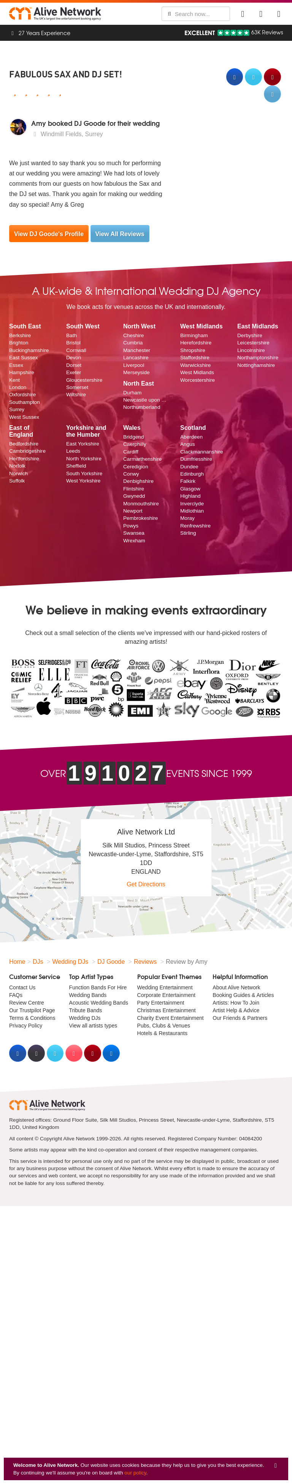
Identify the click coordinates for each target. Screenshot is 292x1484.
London (17, 387)
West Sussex (24, 417)
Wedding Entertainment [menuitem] (165, 987)
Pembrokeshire (140, 518)
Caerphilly (134, 444)
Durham (132, 393)
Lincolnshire (251, 350)
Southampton (24, 402)
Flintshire (133, 489)
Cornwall (76, 350)
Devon (73, 357)
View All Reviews (119, 234)
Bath (71, 335)
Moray (187, 518)
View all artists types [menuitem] (93, 1026)
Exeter (73, 372)
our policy (135, 1473)
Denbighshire (138, 481)
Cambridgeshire (27, 451)
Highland (190, 496)
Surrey (16, 409)
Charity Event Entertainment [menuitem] (170, 1018)
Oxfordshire (22, 394)
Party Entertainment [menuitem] (160, 1003)
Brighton (19, 343)
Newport (133, 511)
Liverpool (133, 365)
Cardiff (130, 452)
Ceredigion (135, 466)
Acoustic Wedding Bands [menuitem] (98, 1003)
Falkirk (187, 481)
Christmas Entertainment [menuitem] (166, 1010)
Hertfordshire (24, 458)
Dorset (73, 365)
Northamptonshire (257, 357)
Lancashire (136, 357)
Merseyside (136, 372)
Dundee (189, 466)
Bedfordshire (23, 444)
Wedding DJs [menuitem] (85, 1018)
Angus (187, 444)
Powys (130, 526)
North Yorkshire (84, 458)
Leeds (73, 451)
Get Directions (146, 884)
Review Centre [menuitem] (26, 1003)
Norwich (18, 473)
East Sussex (23, 357)
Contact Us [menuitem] (22, 987)
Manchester (136, 350)
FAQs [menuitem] (15, 995)
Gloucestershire (84, 380)
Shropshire (192, 350)
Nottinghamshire (256, 365)
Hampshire (21, 372)
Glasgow (190, 489)
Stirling (188, 533)
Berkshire (20, 335)
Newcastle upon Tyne (146, 400)
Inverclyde (192, 503)
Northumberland (141, 407)
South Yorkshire (84, 473)
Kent (14, 380)
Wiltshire (76, 394)
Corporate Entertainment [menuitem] (166, 995)
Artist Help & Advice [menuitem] (236, 1010)
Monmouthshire (141, 503)
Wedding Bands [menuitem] (88, 995)
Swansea (133, 533)
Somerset (77, 387)
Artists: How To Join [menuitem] (236, 1003)
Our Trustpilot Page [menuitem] (32, 1010)
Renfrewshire (195, 526)
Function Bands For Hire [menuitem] (98, 987)
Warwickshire (195, 365)
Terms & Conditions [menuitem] (32, 1018)
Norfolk (17, 466)
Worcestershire (197, 380)
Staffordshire (194, 357)
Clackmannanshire (201, 452)
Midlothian (192, 511)
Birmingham (194, 335)
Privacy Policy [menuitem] (25, 1026)
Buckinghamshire (29, 350)
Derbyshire (249, 335)
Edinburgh (192, 474)
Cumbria (133, 343)
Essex (16, 365)
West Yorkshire (83, 481)
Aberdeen (191, 437)
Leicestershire (253, 343)
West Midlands (197, 372)
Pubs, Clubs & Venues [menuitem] (163, 1026)
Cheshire (133, 335)
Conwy (131, 474)
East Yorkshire (82, 444)
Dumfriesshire (196, 459)
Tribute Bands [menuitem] (85, 1010)
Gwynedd (134, 496)
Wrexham (134, 540)
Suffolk (17, 481)
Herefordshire (195, 343)
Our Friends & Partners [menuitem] (240, 1018)
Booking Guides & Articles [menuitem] (243, 995)
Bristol (73, 343)
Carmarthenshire (142, 459)
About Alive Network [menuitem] (236, 987)
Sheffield (76, 466)
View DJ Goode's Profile (49, 234)
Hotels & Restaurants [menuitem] (162, 1033)
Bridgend (133, 437)
